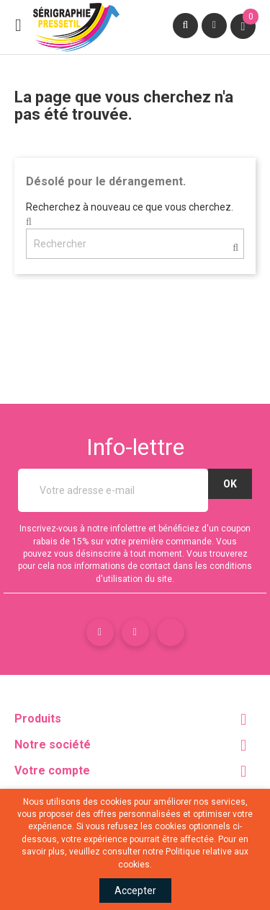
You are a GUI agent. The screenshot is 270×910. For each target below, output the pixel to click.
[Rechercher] (135, 244)
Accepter (135, 890)
